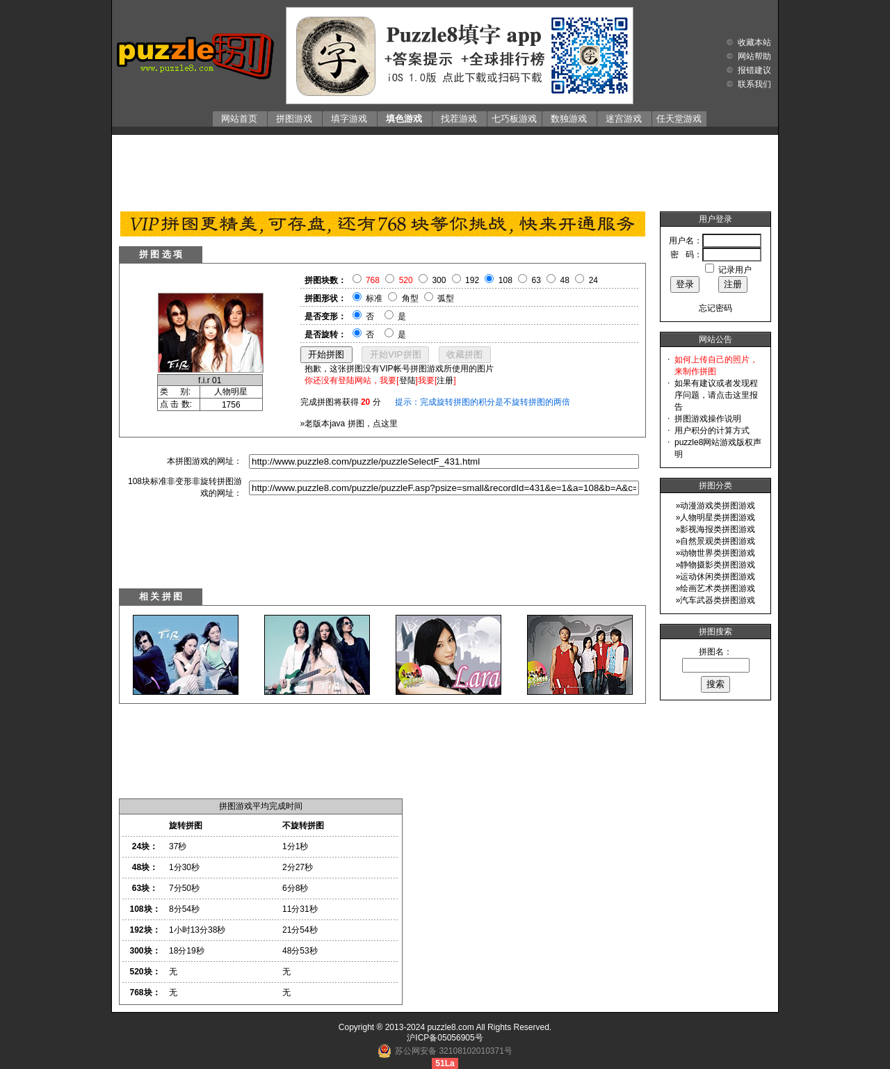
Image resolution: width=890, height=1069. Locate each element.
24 (593, 280)
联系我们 (754, 84)
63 (536, 280)
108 (505, 280)
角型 (410, 298)
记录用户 (735, 270)
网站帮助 (754, 56)
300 (439, 280)
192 (472, 280)
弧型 (445, 298)
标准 (374, 298)
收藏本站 (754, 42)
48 (564, 280)
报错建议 (754, 70)
